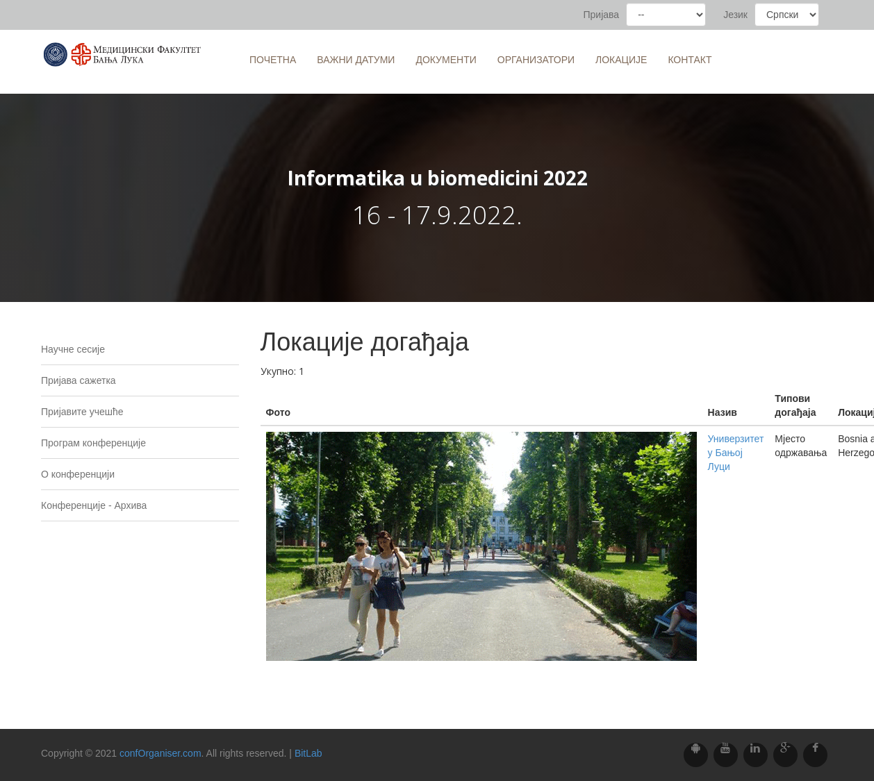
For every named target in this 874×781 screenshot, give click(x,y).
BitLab (308, 753)
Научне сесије (73, 349)
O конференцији (78, 474)
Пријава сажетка (78, 380)
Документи (445, 59)
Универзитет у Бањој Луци (736, 452)
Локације (621, 59)
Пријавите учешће (82, 411)
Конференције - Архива (94, 505)
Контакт (689, 59)
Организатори (536, 59)
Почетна (272, 59)
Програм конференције (93, 442)
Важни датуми (356, 59)
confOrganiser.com (160, 753)
